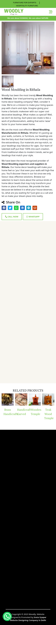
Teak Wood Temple (49, 414)
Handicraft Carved (22, 412)
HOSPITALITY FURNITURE (27, 6)
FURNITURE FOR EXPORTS (24, 3)
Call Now (11, 216)
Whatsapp (32, 216)
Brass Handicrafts (9, 412)
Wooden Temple (36, 412)
